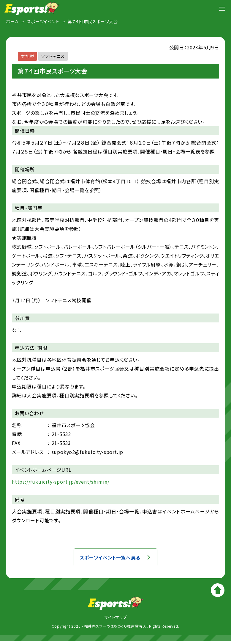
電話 (17, 434)
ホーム (12, 21)
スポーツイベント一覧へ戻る (110, 557)
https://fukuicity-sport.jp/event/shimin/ (61, 481)
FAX (16, 442)
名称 (17, 425)
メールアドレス (28, 451)
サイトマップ (115, 617)
